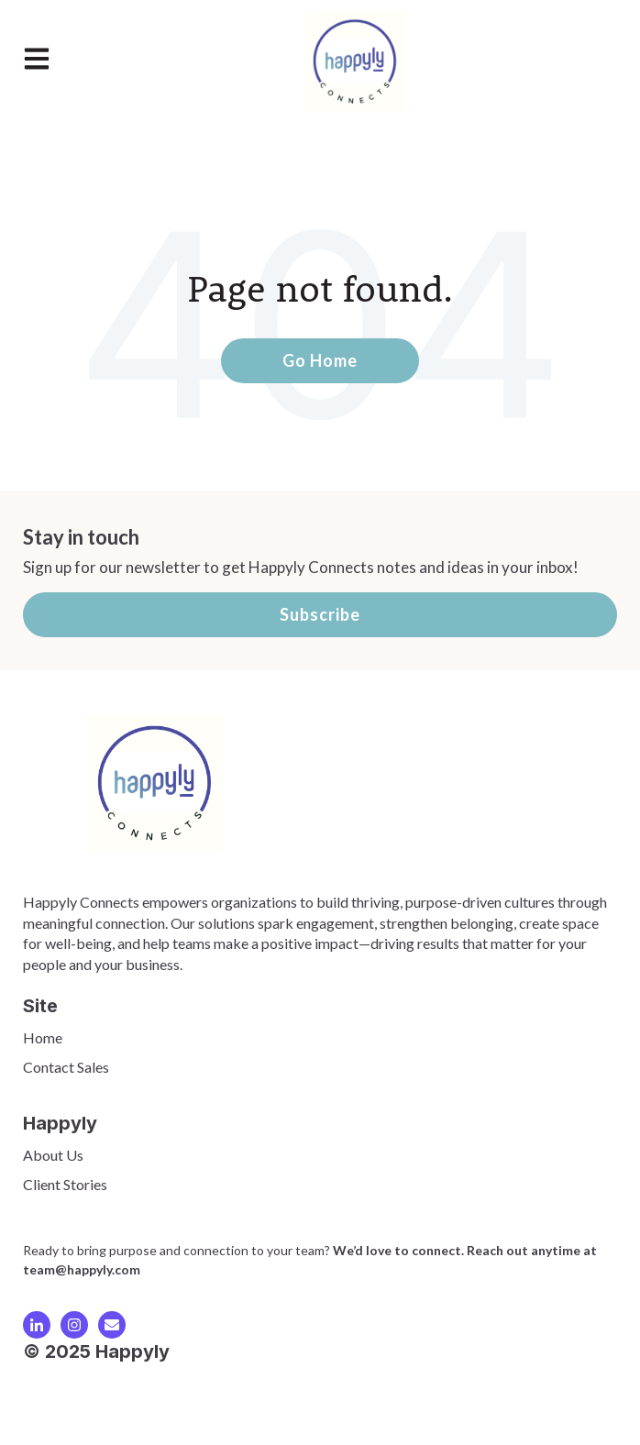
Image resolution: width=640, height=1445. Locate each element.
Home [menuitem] (42, 1037)
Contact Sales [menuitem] (66, 1066)
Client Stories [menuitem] (65, 1184)
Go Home (320, 360)
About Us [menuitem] (53, 1155)
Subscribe (320, 614)
